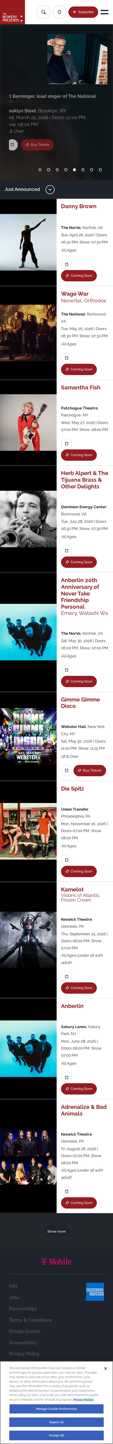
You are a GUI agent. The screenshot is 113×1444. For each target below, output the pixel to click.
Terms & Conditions (30, 1320)
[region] (56, 1402)
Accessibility (23, 1342)
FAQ (13, 1286)
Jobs (14, 1297)
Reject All (56, 1422)
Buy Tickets (42, 139)
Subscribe (86, 12)
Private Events (25, 1331)
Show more (56, 1231)
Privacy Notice (83, 1399)
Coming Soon (81, 275)
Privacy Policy (24, 1354)
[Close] (106, 1368)
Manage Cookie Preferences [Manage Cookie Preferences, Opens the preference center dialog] (56, 1409)
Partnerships (23, 1309)
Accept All (56, 1435)
